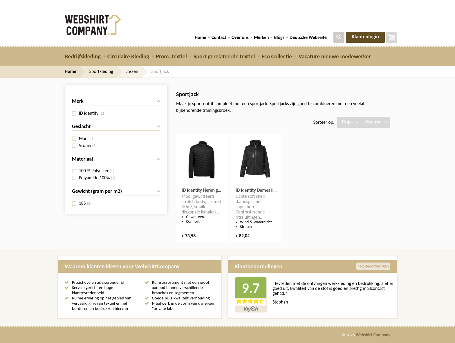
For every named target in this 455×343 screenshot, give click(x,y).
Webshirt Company (373, 334)
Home (200, 37)
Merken (261, 37)
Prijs (350, 121)
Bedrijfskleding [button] (83, 56)
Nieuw (376, 121)
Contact (219, 37)
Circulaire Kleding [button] (128, 56)
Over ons (240, 37)
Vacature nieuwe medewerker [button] (335, 56)
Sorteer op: (324, 122)
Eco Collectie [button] (277, 56)
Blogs (279, 37)
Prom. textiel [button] (171, 56)
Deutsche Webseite (308, 37)
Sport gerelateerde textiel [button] (224, 56)
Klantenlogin (365, 36)
